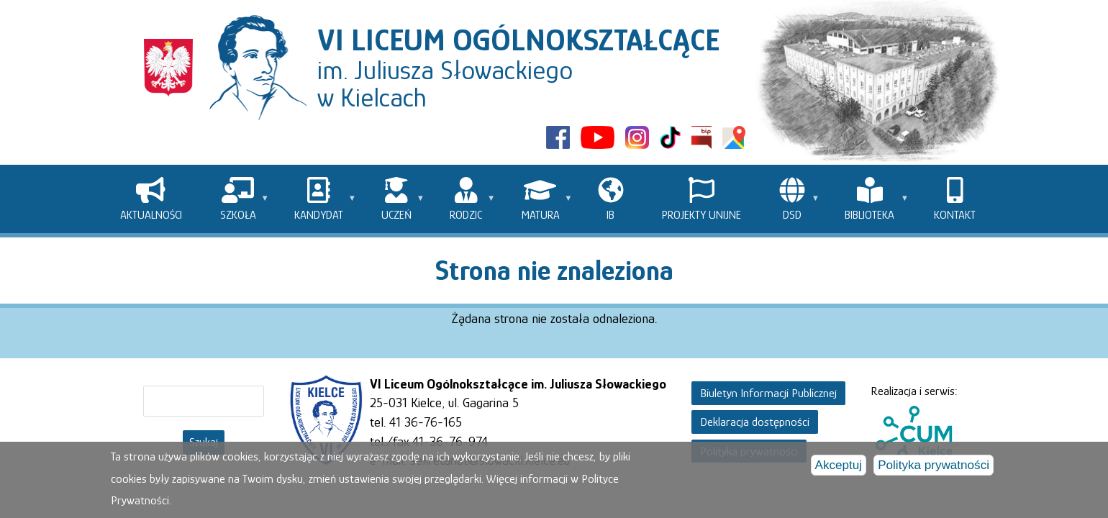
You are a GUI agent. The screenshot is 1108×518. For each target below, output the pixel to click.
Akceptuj (839, 466)
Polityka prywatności (933, 466)
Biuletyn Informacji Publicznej (768, 393)
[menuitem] (151, 199)
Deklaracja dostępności (754, 422)
